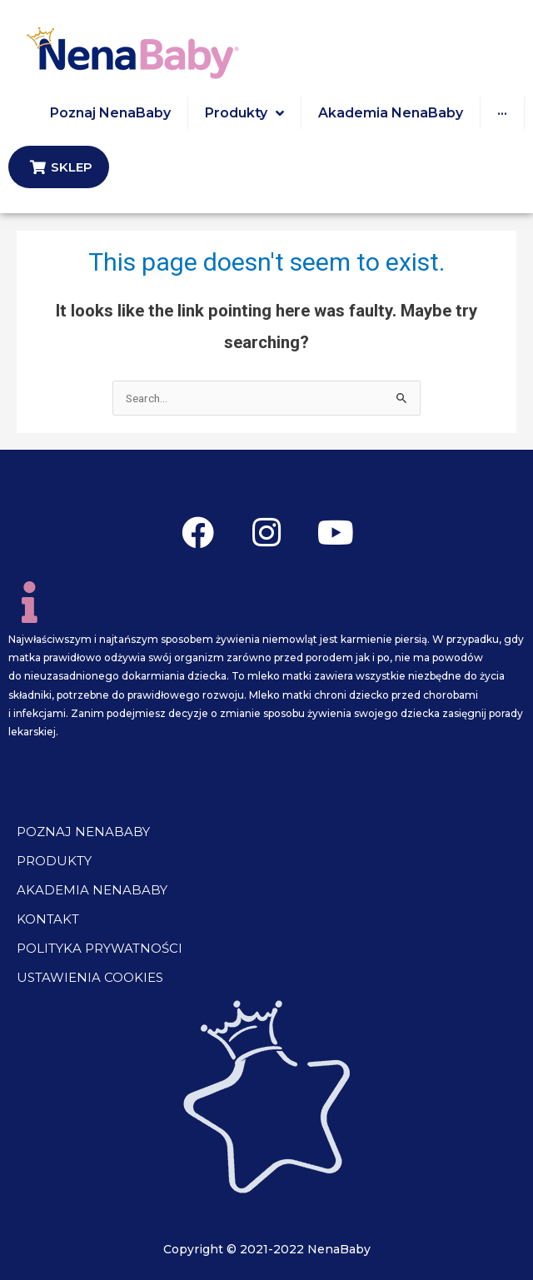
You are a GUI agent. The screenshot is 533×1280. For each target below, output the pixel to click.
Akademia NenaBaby (92, 890)
